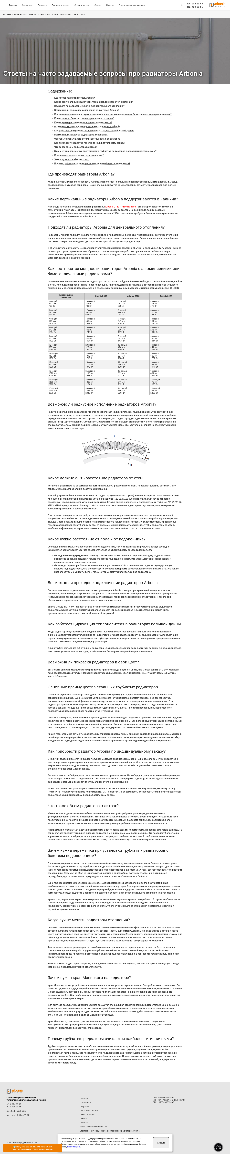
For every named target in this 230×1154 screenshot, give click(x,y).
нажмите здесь (73, 1147)
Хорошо (161, 1143)
